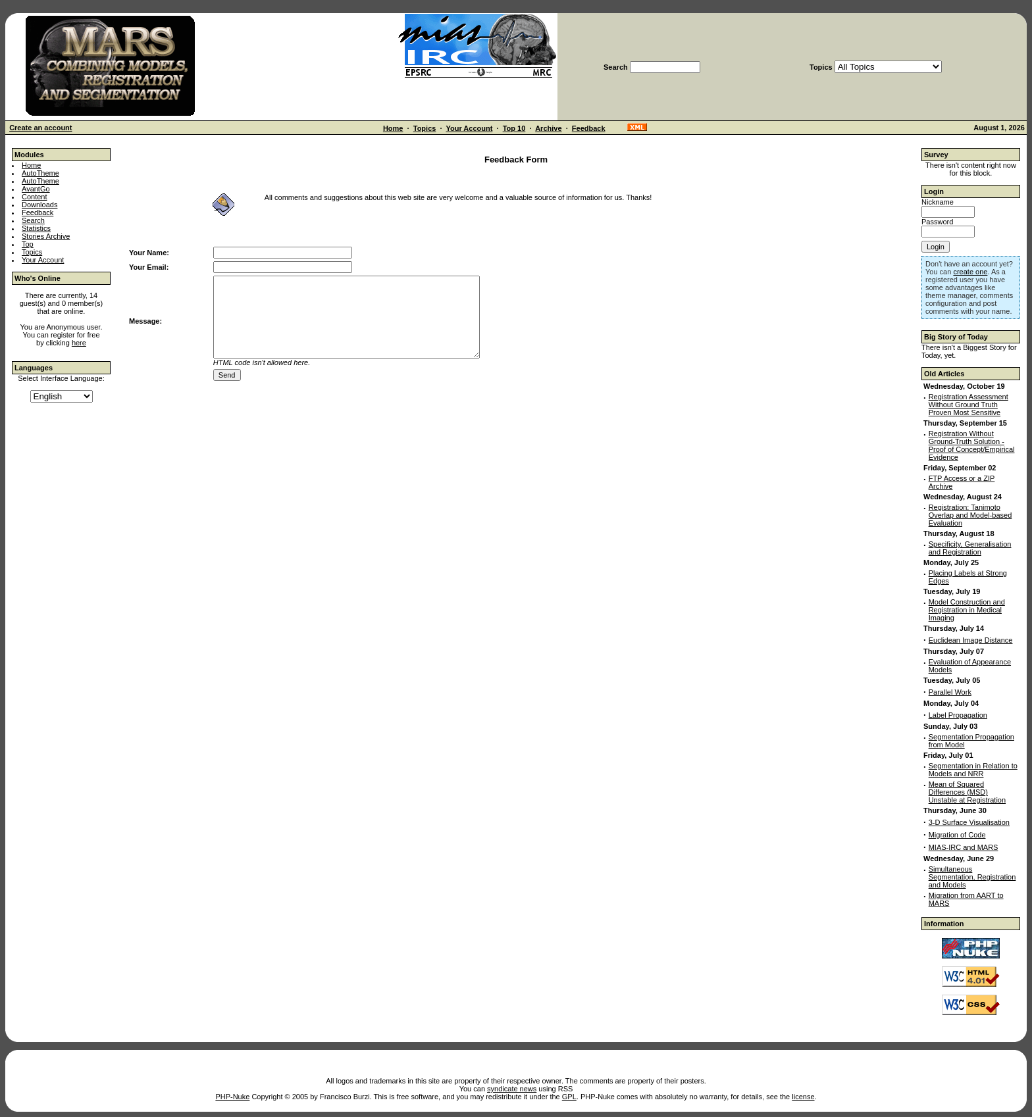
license (803, 1097)
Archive (548, 128)
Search (33, 220)
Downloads (39, 205)
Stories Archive (46, 236)
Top (28, 244)
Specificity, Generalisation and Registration (970, 548)
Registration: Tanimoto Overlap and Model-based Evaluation (970, 515)
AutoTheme (40, 173)
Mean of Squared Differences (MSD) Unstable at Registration (967, 792)
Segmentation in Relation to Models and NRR (973, 770)
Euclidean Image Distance (971, 640)
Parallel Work (950, 692)
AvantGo (36, 189)
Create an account (40, 128)
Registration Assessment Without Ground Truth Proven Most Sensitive (968, 404)
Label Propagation (958, 715)
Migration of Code (957, 835)
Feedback (589, 128)
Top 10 (514, 128)
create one (970, 272)
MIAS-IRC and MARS (963, 847)
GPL (569, 1097)
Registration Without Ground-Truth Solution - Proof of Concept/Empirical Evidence (972, 445)
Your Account (469, 128)
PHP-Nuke (232, 1097)
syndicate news (511, 1089)
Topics (424, 128)
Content (34, 197)
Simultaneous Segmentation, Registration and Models (972, 877)
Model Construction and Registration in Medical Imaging (967, 610)
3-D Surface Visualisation (969, 822)
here (79, 343)
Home (393, 128)
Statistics (36, 228)
